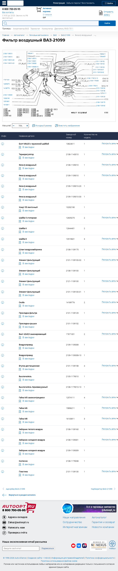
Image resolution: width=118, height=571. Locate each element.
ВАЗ (55, 35)
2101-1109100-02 (98, 72)
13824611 (30, 53)
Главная (5, 35)
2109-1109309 (7, 95)
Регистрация (59, 3)
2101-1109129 (100, 97)
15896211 (103, 54)
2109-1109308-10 (32, 67)
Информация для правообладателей (67, 558)
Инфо (3, 136)
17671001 (6, 80)
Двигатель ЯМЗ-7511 (63, 28)
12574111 (103, 93)
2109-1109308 (31, 63)
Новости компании (103, 527)
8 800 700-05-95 (14, 510)
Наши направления (74, 517)
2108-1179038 (94, 81)
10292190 (6, 98)
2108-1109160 (100, 106)
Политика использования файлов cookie (59, 561)
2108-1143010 (31, 58)
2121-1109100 (100, 67)
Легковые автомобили (39, 35)
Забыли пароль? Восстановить (80, 3)
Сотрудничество (72, 522)
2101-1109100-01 (98, 70)
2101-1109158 (100, 91)
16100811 (6, 105)
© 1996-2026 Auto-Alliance (14, 558)
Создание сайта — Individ (39, 558)
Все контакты (8, 12)
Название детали (26, 136)
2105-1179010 (92, 86)
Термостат (35, 28)
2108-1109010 (7, 54)
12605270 (6, 84)
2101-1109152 (100, 61)
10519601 (6, 101)
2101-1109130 (100, 88)
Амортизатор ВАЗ (21, 28)
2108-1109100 (100, 64)
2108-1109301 (31, 61)
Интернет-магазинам (75, 527)
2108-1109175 (100, 102)
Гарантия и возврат (103, 522)
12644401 (103, 56)
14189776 (6, 88)
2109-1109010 (7, 57)
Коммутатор (47, 28)
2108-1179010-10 (92, 78)
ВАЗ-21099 (65, 35)
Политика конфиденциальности (99, 558)
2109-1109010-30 (8, 60)
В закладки (26, 146)
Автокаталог (19, 35)
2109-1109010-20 (8, 63)
